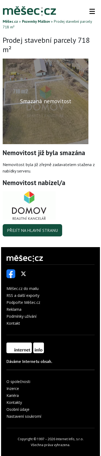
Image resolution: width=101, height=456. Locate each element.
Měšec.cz (10, 21)
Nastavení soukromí (23, 416)
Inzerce (12, 388)
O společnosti (18, 381)
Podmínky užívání (21, 316)
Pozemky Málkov (36, 21)
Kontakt (13, 323)
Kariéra (12, 395)
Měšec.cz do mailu (22, 288)
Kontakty (14, 402)
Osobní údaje (17, 409)
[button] (92, 11)
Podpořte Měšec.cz (23, 302)
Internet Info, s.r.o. (70, 439)
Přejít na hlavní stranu (32, 230)
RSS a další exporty (22, 295)
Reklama (13, 309)
